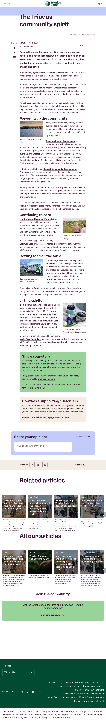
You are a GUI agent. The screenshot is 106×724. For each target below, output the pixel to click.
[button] (103, 548)
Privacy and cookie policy (77, 682)
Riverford (50, 297)
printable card (53, 313)
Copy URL (80, 498)
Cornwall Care (26, 277)
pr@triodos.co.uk (46, 413)
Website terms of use (69, 686)
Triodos (7, 666)
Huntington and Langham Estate (35, 253)
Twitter (43, 409)
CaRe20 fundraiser (70, 325)
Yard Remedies (33, 373)
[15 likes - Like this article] (81, 79)
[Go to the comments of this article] (85, 79)
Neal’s (23, 373)
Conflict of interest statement (89, 690)
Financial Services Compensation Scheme (83, 693)
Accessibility (55, 682)
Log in (99, 4)
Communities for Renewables (60, 175)
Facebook (73, 409)
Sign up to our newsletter (53, 649)
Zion (22, 338)
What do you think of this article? (32, 479)
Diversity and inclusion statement (87, 701)
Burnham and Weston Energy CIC (36, 187)
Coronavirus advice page (42, 451)
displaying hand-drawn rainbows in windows (46, 106)
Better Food (33, 322)
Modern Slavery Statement (90, 697)
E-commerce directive (92, 686)
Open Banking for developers (60, 697)
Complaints (97, 682)
